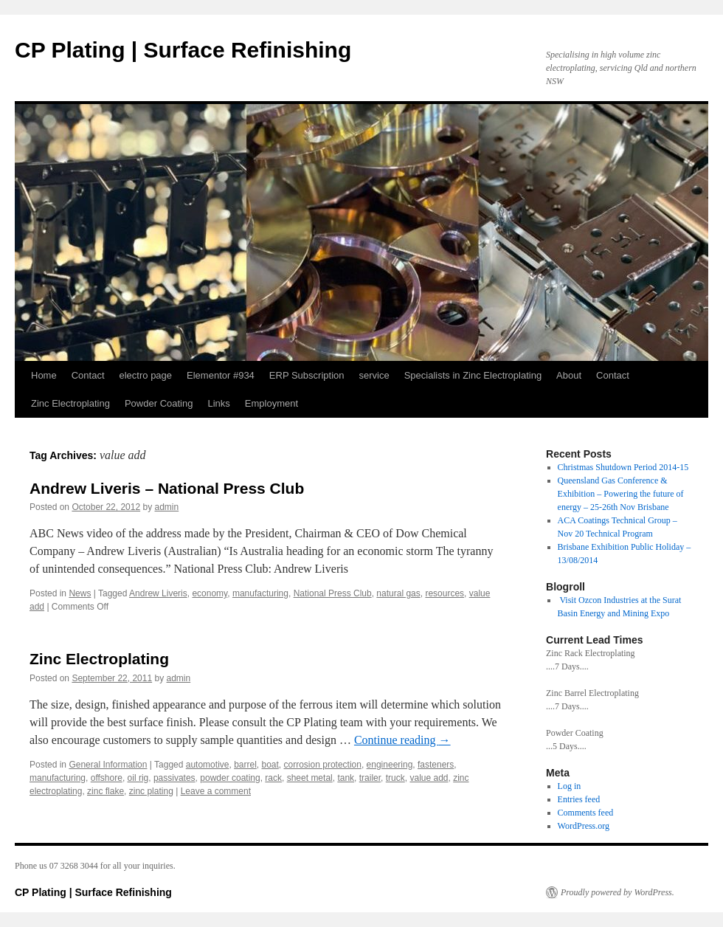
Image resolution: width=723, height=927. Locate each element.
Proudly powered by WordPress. (617, 892)
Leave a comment (216, 791)
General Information (108, 764)
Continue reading (402, 740)
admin (167, 507)
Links (218, 403)
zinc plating (151, 791)
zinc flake (105, 791)
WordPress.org (583, 826)
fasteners (436, 764)
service (374, 375)
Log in (569, 786)
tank (345, 778)
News (80, 593)
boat (270, 764)
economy (209, 593)
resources (444, 593)
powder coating (230, 778)
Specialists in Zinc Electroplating (473, 375)
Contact (88, 375)
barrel (245, 764)
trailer (370, 778)
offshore (106, 778)
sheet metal (310, 778)
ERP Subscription (307, 375)
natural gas (398, 593)
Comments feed (586, 812)
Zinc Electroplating (70, 403)
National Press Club (333, 593)
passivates (174, 778)
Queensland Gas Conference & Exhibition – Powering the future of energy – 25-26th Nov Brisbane (621, 493)
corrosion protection (323, 764)
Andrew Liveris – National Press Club (167, 488)
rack (273, 778)
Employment (271, 403)
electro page (146, 375)
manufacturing (260, 593)
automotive (207, 764)
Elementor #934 (221, 375)
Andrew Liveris (158, 593)
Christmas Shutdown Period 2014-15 (623, 467)
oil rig (138, 778)
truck (395, 778)
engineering (390, 764)
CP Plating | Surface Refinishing (183, 50)
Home (44, 375)
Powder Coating (159, 403)
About (568, 375)
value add (428, 778)
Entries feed (579, 799)
